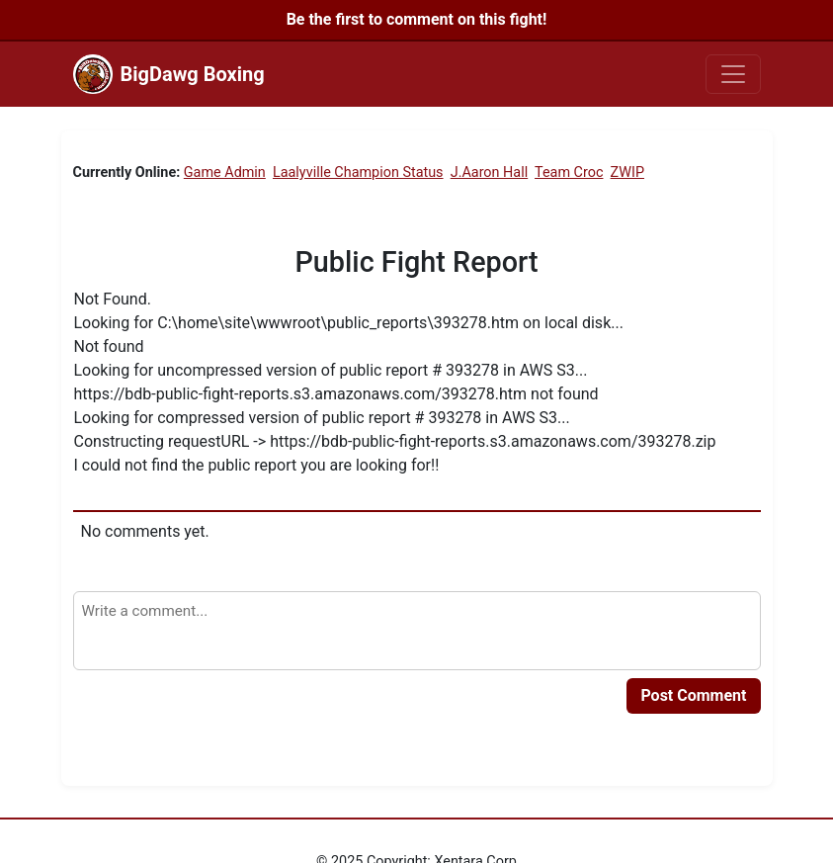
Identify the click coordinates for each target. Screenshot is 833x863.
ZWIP (627, 172)
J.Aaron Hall (490, 172)
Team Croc (569, 172)
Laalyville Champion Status (358, 172)
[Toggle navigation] (733, 74)
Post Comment (693, 695)
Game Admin (225, 172)
